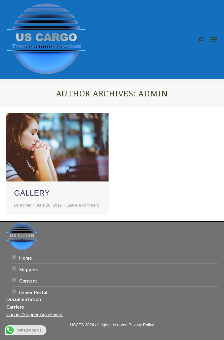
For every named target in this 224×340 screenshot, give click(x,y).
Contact (28, 280)
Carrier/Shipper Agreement (34, 314)
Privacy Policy (141, 324)
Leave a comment (83, 205)
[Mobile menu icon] (214, 39)
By (22, 205)
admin (153, 93)
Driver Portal (33, 292)
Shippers (28, 269)
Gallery (32, 193)
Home (25, 258)
